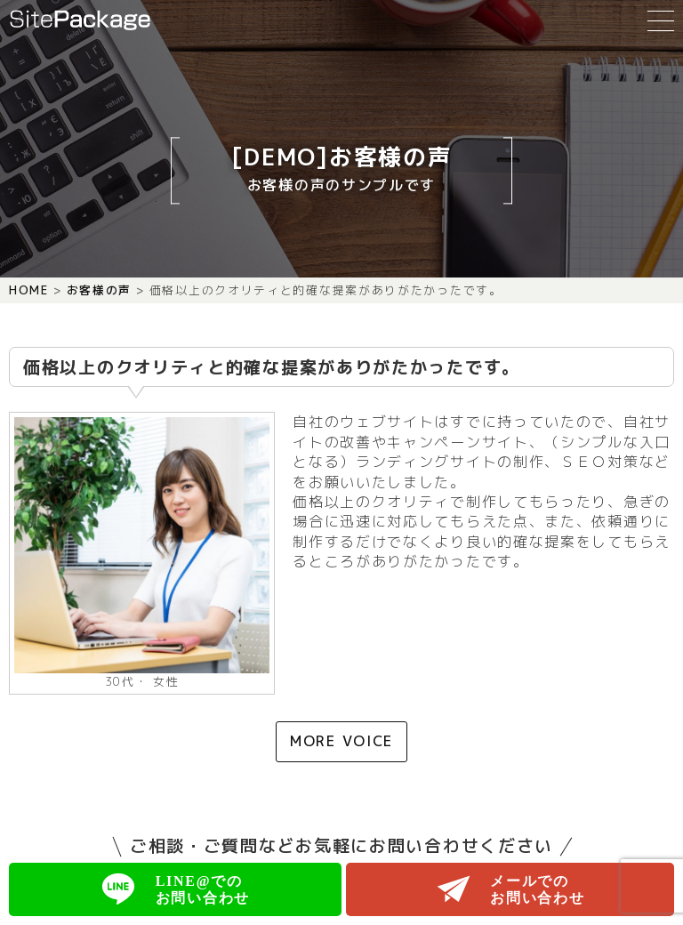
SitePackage (80, 20)
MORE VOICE (341, 741)
